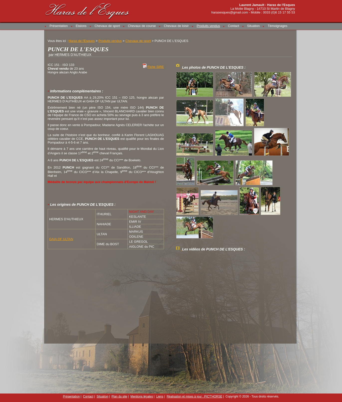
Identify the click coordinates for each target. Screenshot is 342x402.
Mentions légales (141, 396)
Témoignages (277, 26)
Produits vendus (208, 26)
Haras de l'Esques (87, 10)
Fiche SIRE (155, 67)
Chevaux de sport (107, 26)
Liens (159, 396)
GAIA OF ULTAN (61, 239)
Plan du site (119, 396)
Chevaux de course (142, 26)
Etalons (81, 26)
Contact (233, 26)
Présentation (59, 26)
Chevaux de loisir (176, 26)
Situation (253, 26)
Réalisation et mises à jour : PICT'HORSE (194, 396)
